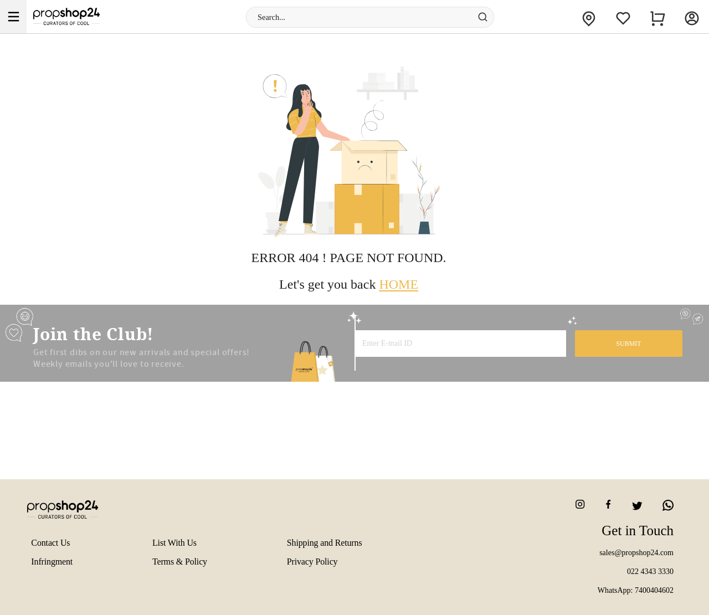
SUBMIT (628, 343)
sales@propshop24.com (636, 553)
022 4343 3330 (650, 571)
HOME (398, 284)
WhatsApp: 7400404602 (636, 590)
